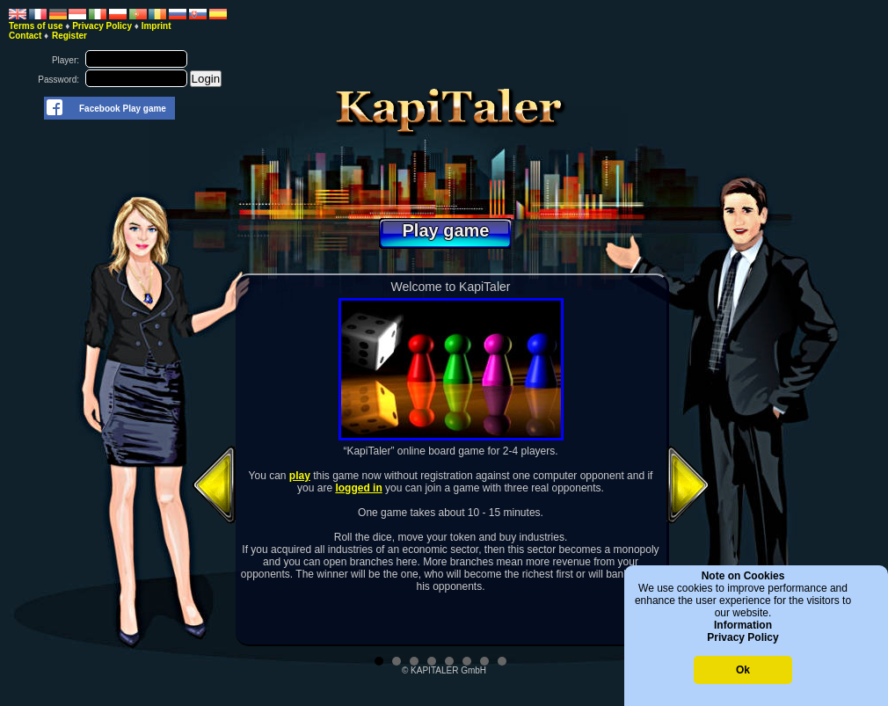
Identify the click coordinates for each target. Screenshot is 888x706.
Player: (65, 60)
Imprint (156, 26)
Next (688, 485)
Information (743, 625)
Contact (25, 35)
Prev (214, 485)
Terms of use (36, 26)
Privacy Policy (742, 637)
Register (69, 35)
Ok (743, 670)
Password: (58, 79)
